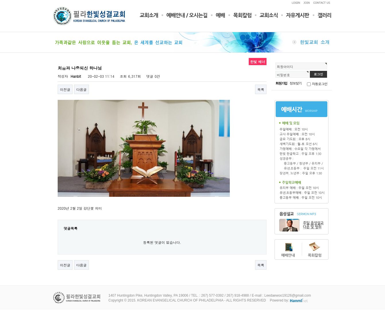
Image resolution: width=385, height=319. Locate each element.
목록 (260, 89)
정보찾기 (296, 83)
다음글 (81, 89)
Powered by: (289, 300)
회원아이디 (285, 66)
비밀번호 (283, 75)
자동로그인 (319, 83)
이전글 (65, 89)
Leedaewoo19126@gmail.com (287, 295)
